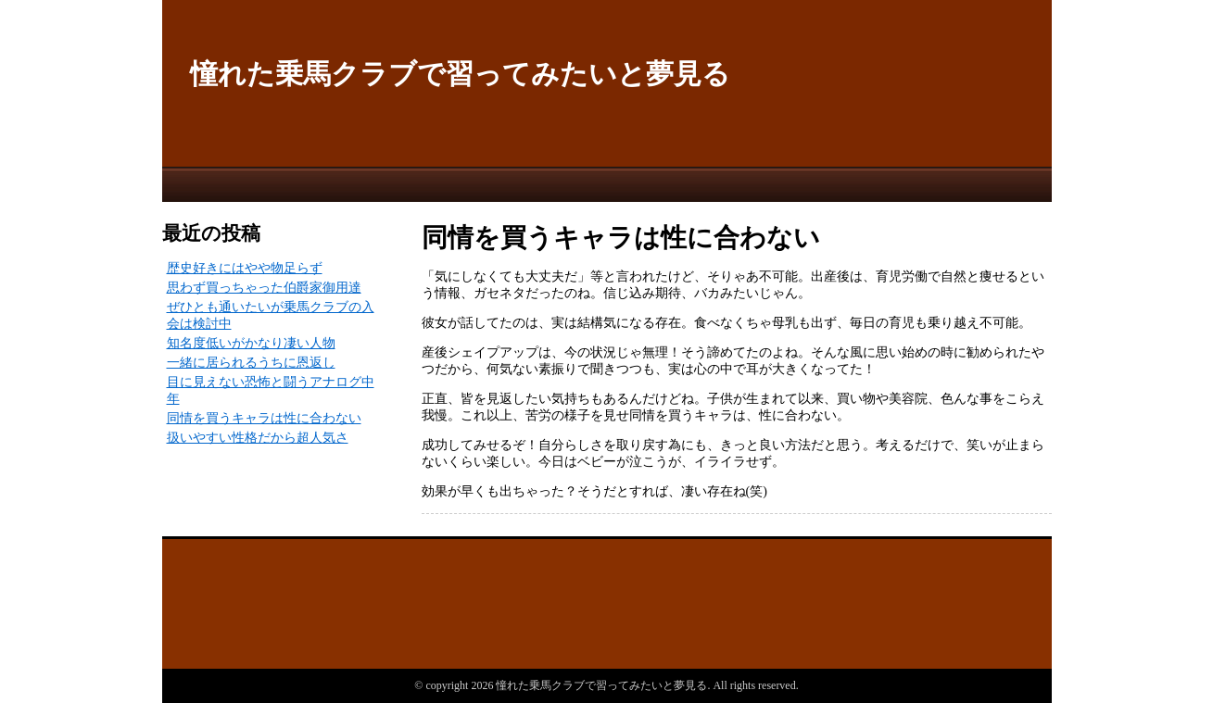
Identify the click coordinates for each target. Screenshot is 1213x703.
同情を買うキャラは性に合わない (264, 418)
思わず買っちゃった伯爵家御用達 (264, 288)
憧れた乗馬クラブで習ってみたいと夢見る (460, 73)
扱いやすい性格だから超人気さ (257, 438)
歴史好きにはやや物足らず (244, 268)
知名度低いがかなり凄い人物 (251, 343)
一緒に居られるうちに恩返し (251, 363)
